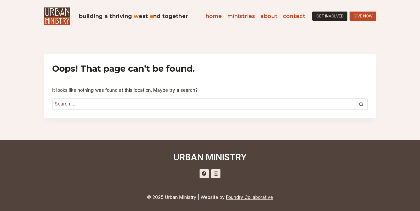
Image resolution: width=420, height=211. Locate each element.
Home (213, 16)
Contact (294, 16)
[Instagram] (215, 173)
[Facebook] (204, 173)
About (269, 16)
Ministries (241, 16)
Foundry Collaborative (249, 197)
